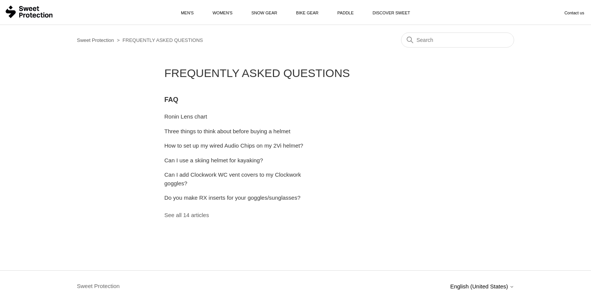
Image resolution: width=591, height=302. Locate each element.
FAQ (171, 99)
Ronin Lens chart (185, 116)
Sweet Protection (95, 40)
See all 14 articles (186, 215)
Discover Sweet (391, 13)
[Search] (457, 40)
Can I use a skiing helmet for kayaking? (213, 160)
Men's (187, 13)
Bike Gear (307, 13)
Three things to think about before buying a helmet (227, 131)
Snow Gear (264, 13)
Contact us (574, 13)
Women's (223, 13)
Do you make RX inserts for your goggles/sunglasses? (232, 197)
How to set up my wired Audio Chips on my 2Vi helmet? (233, 145)
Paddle (345, 13)
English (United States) (482, 286)
